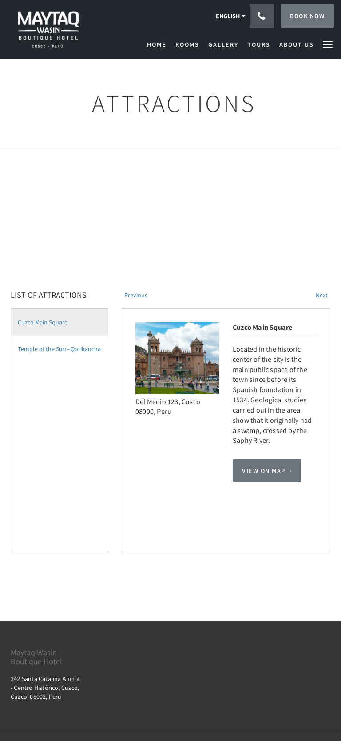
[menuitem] (159, 44)
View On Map (263, 471)
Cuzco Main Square (42, 322)
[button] (327, 43)
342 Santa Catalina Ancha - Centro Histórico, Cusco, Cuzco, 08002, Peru (45, 688)
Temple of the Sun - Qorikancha (59, 349)
